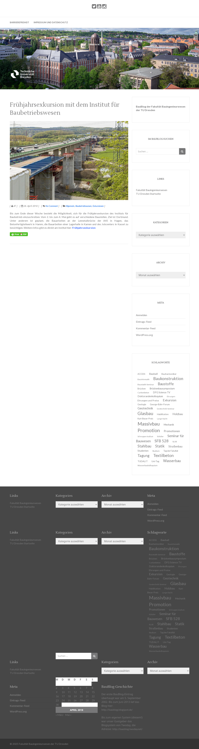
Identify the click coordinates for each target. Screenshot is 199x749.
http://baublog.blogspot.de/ (117, 709)
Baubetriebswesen (83, 206)
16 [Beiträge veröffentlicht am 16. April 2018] (57, 696)
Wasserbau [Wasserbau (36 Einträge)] (172, 461)
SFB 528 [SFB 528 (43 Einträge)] (173, 618)
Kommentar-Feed (145, 328)
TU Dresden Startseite (148, 193)
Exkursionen (98, 206)
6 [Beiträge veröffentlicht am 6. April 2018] (80, 687)
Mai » (68, 714)
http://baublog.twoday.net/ (127, 728)
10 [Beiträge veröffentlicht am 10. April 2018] (63, 692)
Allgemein (69, 206)
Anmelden (141, 315)
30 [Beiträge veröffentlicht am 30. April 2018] (57, 704)
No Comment (50, 206)
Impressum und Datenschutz (51, 22)
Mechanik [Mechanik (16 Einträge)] (180, 598)
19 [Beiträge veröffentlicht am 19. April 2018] (75, 696)
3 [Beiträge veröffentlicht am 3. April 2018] (62, 687)
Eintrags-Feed (143, 321)
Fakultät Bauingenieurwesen (151, 189)
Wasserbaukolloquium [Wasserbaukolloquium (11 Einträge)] (147, 465)
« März (59, 714)
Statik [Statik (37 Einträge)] (179, 624)
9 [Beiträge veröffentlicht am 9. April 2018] (56, 692)
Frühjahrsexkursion (84, 227)
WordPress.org (144, 334)
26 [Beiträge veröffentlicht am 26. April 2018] (75, 700)
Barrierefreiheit (19, 22)
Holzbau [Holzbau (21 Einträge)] (177, 414)
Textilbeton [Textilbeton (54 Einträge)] (175, 637)
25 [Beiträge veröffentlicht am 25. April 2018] (69, 700)
